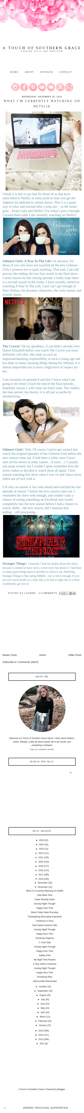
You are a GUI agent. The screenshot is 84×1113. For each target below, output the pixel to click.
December (43, 883)
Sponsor (46, 72)
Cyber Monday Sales (45, 899)
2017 (40, 874)
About (30, 72)
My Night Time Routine (44, 959)
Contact (65, 72)
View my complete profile (42, 749)
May (43, 1008)
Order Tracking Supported (45, 1107)
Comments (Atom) (28, 662)
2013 (40, 1039)
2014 (40, 1035)
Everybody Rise (44, 977)
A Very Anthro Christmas (44, 964)
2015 (40, 1030)
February (42, 1021)
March (43, 1016)
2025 (41, 840)
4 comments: (48, 593)
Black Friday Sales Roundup (44, 912)
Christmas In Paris (44, 921)
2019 (40, 866)
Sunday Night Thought (44, 903)
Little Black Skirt (44, 895)
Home (14, 72)
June (42, 1004)
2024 (41, 844)
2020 (40, 862)
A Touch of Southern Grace (42, 48)
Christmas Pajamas (44, 938)
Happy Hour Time (44, 908)
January (43, 1025)
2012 (42, 1043)
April (43, 1012)
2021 (40, 857)
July (43, 999)
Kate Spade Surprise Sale (44, 925)
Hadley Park (44, 955)
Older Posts (74, 655)
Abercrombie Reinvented (45, 981)
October (43, 986)
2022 (40, 853)
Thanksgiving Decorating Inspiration (45, 916)
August (42, 995)
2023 (41, 849)
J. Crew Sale (45, 942)
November (43, 887)
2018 (40, 870)
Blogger (61, 1089)
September (43, 991)
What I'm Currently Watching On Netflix (42, 104)
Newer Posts (10, 655)
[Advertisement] (29, 628)
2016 (40, 879)
